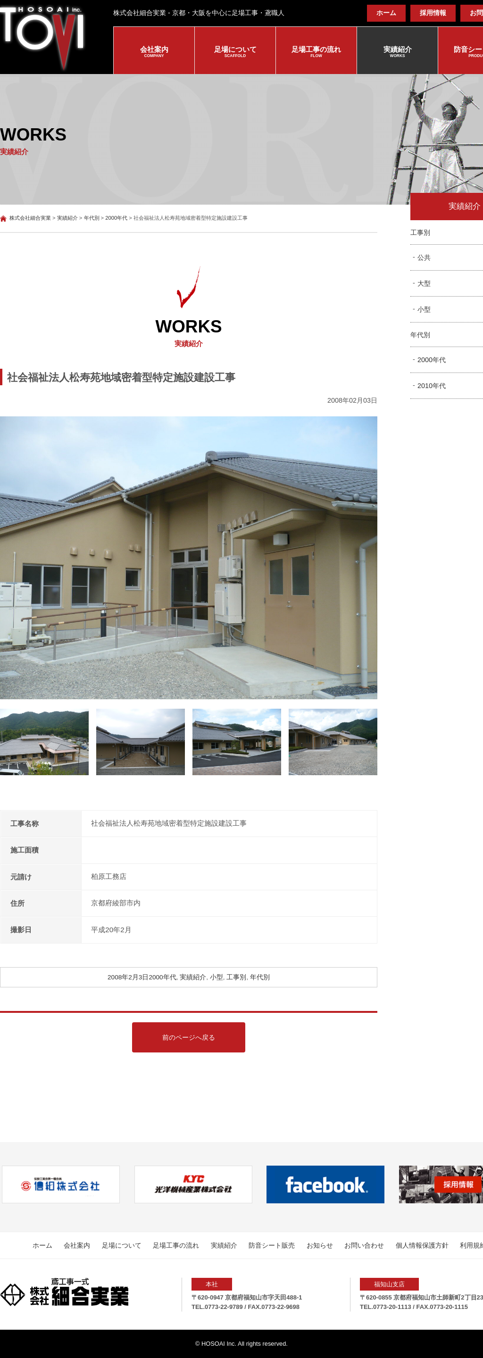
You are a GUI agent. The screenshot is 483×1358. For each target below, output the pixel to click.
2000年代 (162, 977)
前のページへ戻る (188, 1037)
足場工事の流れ (316, 52)
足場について (235, 52)
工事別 (236, 977)
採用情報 (433, 13)
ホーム (386, 13)
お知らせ (320, 1245)
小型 (216, 977)
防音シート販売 (272, 1245)
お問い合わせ (364, 1245)
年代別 (260, 977)
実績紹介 (397, 52)
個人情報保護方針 (422, 1245)
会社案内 (154, 52)
